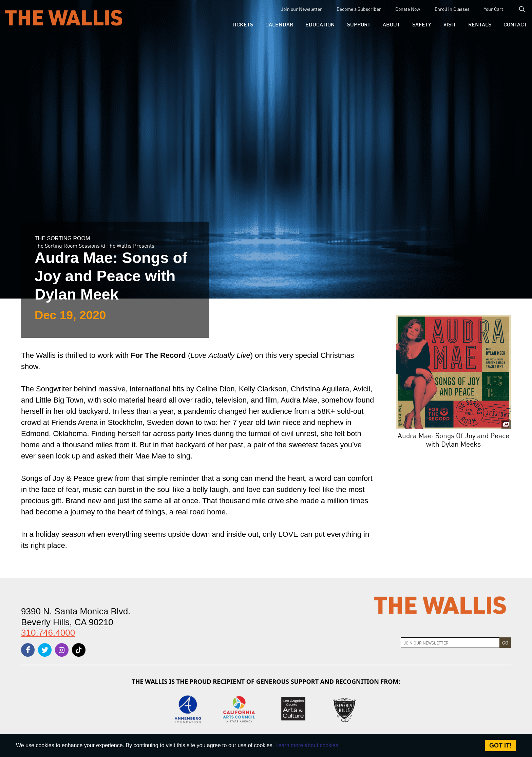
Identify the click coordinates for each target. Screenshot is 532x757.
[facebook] (28, 650)
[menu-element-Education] (320, 24)
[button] (242, 24)
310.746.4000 (48, 633)
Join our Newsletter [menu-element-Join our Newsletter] (301, 8)
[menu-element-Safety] (421, 24)
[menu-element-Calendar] (279, 24)
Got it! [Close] (500, 745)
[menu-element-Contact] (512, 24)
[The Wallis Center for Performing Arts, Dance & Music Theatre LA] (63, 17)
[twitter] (45, 650)
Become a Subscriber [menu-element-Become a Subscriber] (359, 8)
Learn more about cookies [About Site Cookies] (307, 745)
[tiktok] (79, 650)
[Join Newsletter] (450, 642)
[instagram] (62, 650)
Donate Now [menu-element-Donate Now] (407, 8)
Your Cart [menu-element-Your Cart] (493, 8)
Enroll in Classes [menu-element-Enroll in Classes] (452, 8)
